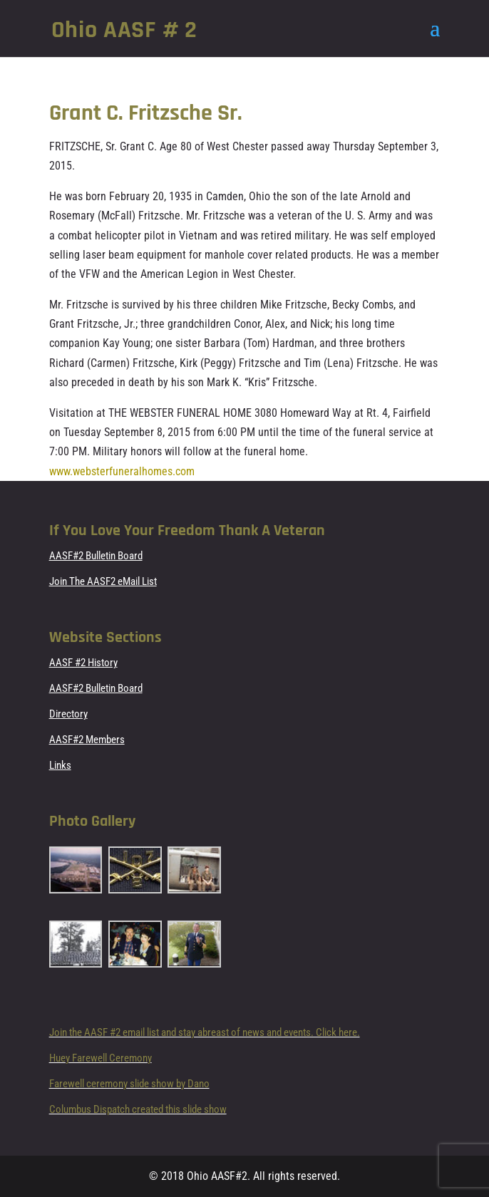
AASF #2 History (83, 662)
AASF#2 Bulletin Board (96, 555)
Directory (68, 714)
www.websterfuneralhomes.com (122, 471)
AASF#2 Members (87, 739)
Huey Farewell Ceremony (100, 1058)
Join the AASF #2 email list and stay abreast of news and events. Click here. (204, 1032)
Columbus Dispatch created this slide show (138, 1109)
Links (60, 765)
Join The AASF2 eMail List (103, 581)
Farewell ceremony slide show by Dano (129, 1083)
